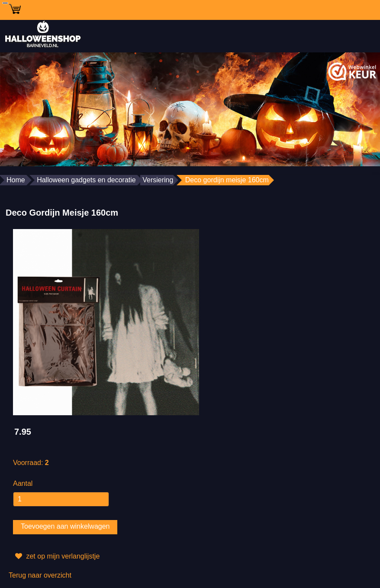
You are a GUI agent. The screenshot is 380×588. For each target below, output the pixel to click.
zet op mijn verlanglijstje (56, 556)
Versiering (157, 180)
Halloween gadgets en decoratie (86, 180)
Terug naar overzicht (40, 575)
